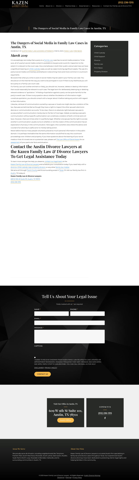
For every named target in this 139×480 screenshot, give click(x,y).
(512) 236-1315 (126, 2)
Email (37, 318)
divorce (14, 167)
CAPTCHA (38, 346)
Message (39, 328)
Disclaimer (39, 368)
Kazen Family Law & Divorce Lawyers (25, 164)
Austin (13, 173)
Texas (61, 170)
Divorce (97, 60)
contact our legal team (53, 161)
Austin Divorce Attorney (92, 475)
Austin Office (60, 420)
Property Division (101, 72)
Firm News (77, 51)
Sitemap (68, 477)
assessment (15, 142)
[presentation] (48, 351)
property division (38, 167)
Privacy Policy (51, 368)
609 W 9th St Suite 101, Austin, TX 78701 (25, 179)
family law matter (62, 167)
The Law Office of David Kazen (67, 139)
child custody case (24, 167)
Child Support (99, 56)
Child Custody (99, 53)
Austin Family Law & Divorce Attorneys (37, 51)
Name (37, 309)
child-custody (34, 69)
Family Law (68, 51)
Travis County (32, 170)
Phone (74, 309)
